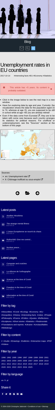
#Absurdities (6, 312)
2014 (19, 364)
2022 (14, 367)
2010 (46, 361)
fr (5, 380)
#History (16, 315)
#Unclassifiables (40, 324)
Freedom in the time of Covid (19, 287)
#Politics (24, 318)
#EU (41, 312)
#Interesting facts (28, 315)
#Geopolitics (6, 315)
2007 (30, 361)
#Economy (33, 312)
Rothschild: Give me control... (19, 239)
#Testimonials (41, 321)
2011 (3, 364)
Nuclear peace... (14, 247)
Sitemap (45, 406)
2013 (14, 364)
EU (31, 76)
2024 (25, 367)
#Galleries (25, 341)
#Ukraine (28, 324)
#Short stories (19, 321)
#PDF (49, 341)
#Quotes (33, 318)
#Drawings (15, 341)
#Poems (16, 318)
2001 (46, 357)
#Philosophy (6, 318)
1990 (3, 357)
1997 (25, 357)
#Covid (16, 312)
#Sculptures (6, 321)
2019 (46, 364)
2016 (30, 364)
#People (47, 315)
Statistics (48, 76)
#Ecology (24, 312)
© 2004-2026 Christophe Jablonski (13, 406)
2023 (19, 367)
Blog (27, 42)
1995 (14, 357)
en (2, 380)
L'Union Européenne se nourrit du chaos (24, 231)
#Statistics (30, 321)
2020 (3, 367)
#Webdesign (6, 328)
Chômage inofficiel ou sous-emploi (25, 179)
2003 (9, 361)
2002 (3, 361)
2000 (41, 357)
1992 (9, 357)
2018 (41, 364)
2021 (9, 367)
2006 (25, 361)
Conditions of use (34, 406)
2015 (25, 364)
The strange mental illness (18, 223)
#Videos (4, 344)
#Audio (6, 341)
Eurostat (34, 116)
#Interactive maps (38, 341)
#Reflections (43, 318)
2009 (41, 361)
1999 (36, 357)
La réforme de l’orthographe (19, 271)
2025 (30, 367)
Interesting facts (22, 76)
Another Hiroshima (15, 215)
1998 (30, 357)
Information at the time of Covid (20, 295)
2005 (19, 361)
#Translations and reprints (12, 324)
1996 (19, 357)
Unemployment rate (19, 176)
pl (7, 380)
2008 (36, 361)
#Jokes (40, 315)
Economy (38, 76)
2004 (14, 361)
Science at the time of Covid (19, 279)
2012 (9, 364)
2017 (36, 364)
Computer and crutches (17, 263)
